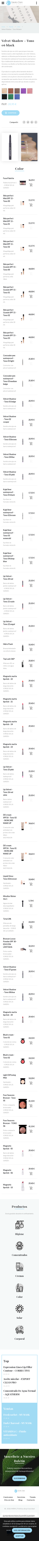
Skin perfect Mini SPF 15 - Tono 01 (8, 221)
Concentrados (19, 1255)
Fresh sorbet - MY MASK (16, 1414)
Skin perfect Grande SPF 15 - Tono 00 (9, 267)
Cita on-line (9, 1500)
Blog (20, 1500)
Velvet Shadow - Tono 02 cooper (9, 419)
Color (18, 27)
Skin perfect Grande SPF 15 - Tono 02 (9, 313)
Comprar (10, 113)
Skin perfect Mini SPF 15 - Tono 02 (8, 244)
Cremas (19, 1275)
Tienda (11, 27)
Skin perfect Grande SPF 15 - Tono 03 (9, 335)
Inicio (3, 27)
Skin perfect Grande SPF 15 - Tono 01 (9, 290)
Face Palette (8, 178)
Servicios (21, 1497)
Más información (22, 1530)
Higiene (19, 1234)
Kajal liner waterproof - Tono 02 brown (9, 512)
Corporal (20, 1338)
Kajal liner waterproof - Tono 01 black (9, 492)
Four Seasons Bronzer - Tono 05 (9, 1098)
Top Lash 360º (9, 659)
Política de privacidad (26, 1509)
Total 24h (7, 919)
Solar (19, 1317)
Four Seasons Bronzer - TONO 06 (10, 1123)
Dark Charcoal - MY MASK (17, 1423)
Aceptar (19, 1536)
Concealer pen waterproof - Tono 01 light (9, 358)
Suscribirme (19, 1478)
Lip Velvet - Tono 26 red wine (8, 792)
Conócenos (8, 1497)
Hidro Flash (8, 644)
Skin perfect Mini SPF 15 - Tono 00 (8, 198)
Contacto (31, 1500)
